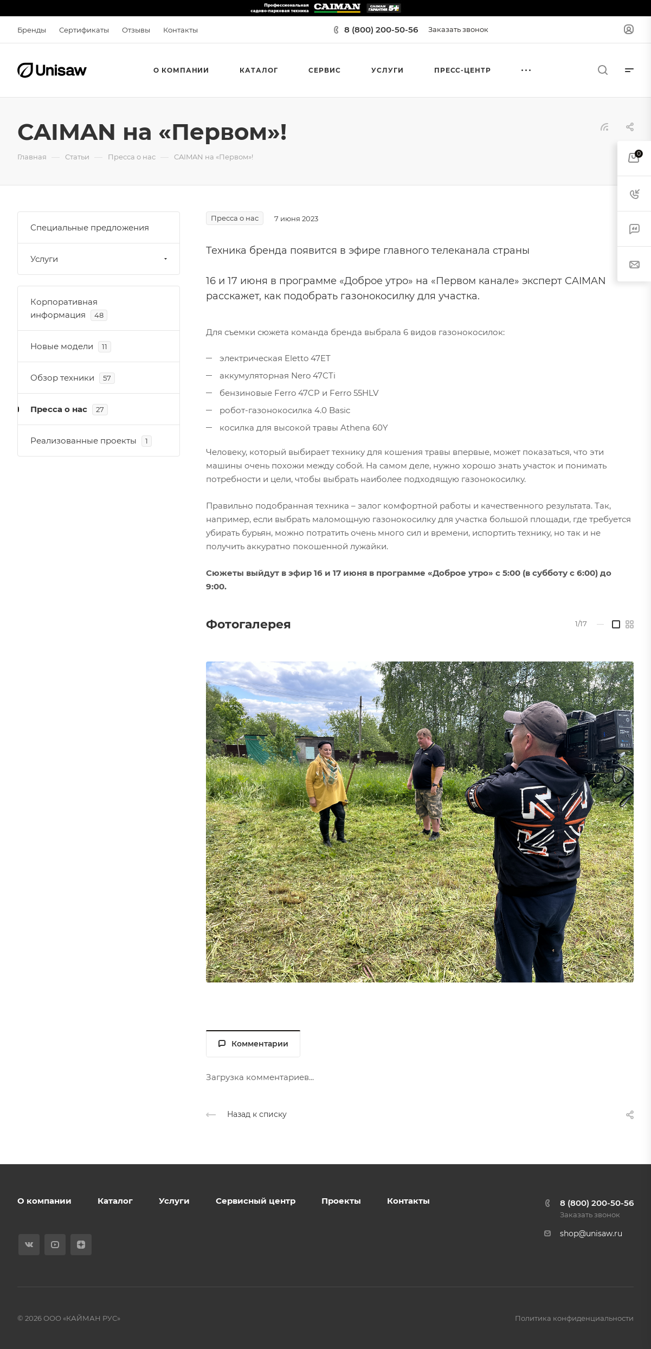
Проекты (341, 1201)
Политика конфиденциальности (574, 1318)
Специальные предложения (89, 227)
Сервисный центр (255, 1201)
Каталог (115, 1201)
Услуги (100, 259)
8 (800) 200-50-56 (381, 29)
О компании (44, 1201)
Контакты (408, 1201)
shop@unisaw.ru (591, 1233)
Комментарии (253, 1044)
